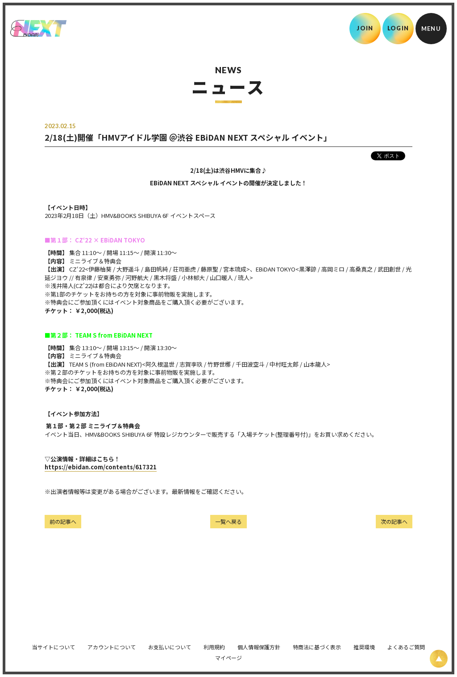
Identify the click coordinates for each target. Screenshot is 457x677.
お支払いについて (169, 642)
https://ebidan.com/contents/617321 (101, 467)
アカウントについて (111, 642)
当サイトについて (53, 642)
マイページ (228, 653)
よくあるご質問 (406, 642)
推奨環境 (364, 642)
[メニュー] (431, 28)
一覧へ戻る (228, 521)
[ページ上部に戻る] (439, 659)
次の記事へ (394, 521)
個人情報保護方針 (258, 642)
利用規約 (214, 642)
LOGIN (398, 28)
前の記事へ (63, 521)
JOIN (365, 28)
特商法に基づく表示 (317, 642)
